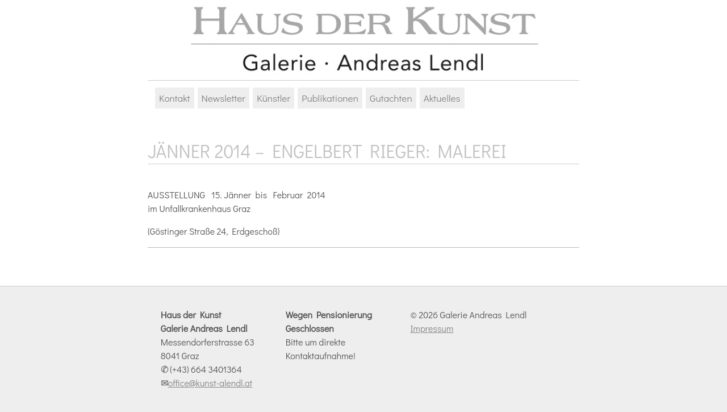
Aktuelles (442, 98)
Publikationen (330, 98)
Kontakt (174, 98)
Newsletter (224, 98)
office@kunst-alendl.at (210, 383)
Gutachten (391, 98)
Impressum (431, 328)
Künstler (273, 98)
